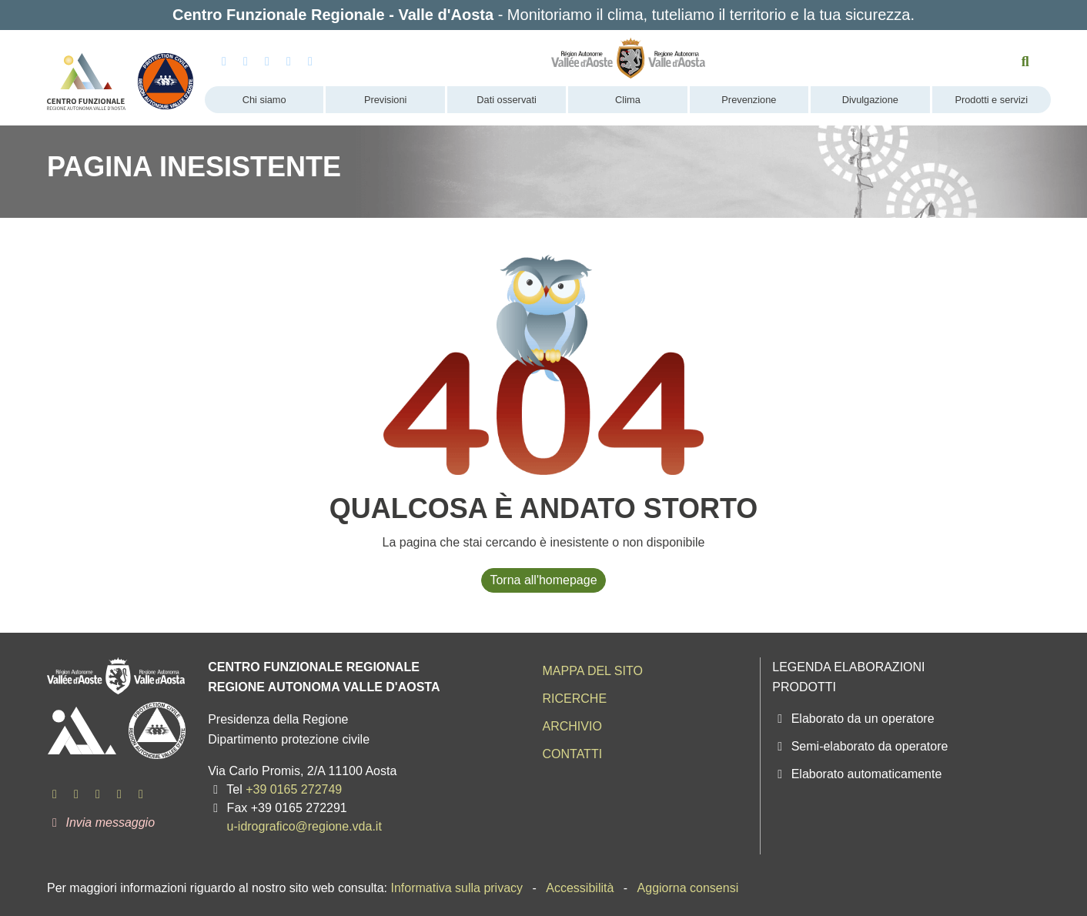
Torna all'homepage (543, 580)
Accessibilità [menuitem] (580, 887)
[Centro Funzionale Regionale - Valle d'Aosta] (86, 75)
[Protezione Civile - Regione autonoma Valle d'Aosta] (166, 75)
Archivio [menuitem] (571, 726)
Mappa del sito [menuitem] (592, 670)
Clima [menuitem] (627, 99)
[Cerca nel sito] (1026, 61)
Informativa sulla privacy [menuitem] (456, 887)
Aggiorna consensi (688, 887)
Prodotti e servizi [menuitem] (991, 99)
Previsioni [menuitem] (385, 99)
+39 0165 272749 (294, 789)
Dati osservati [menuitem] (507, 99)
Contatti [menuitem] (572, 754)
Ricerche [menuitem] (574, 698)
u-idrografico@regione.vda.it (304, 826)
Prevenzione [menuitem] (748, 99)
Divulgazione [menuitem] (870, 99)
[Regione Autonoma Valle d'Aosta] (628, 58)
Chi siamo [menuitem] (264, 99)
